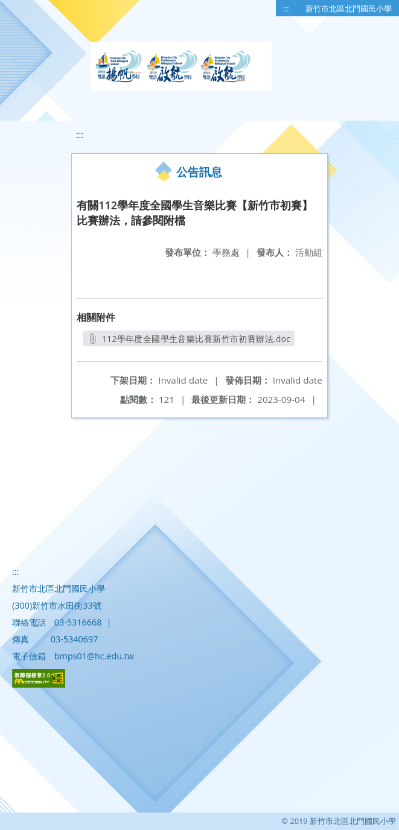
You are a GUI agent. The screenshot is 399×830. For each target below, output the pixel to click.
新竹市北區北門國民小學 (348, 8)
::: (286, 8)
